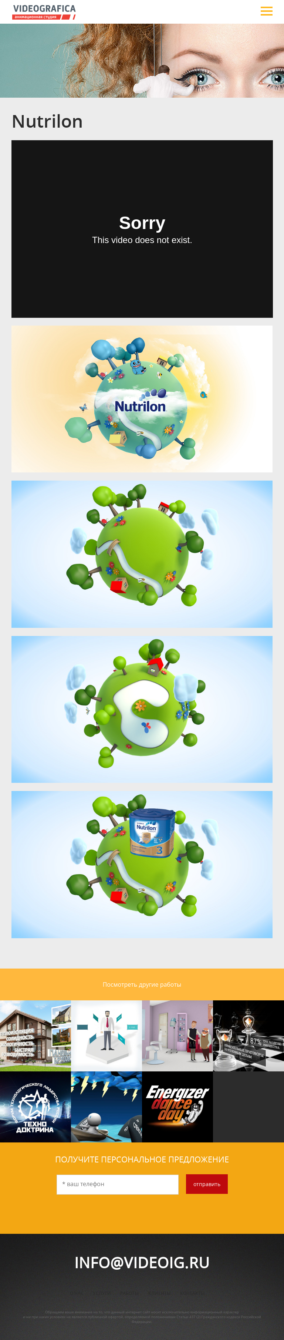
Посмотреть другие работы (142, 984)
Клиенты (159, 1293)
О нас (77, 1293)
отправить (206, 1184)
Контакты (192, 1293)
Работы (129, 1293)
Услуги (102, 1293)
